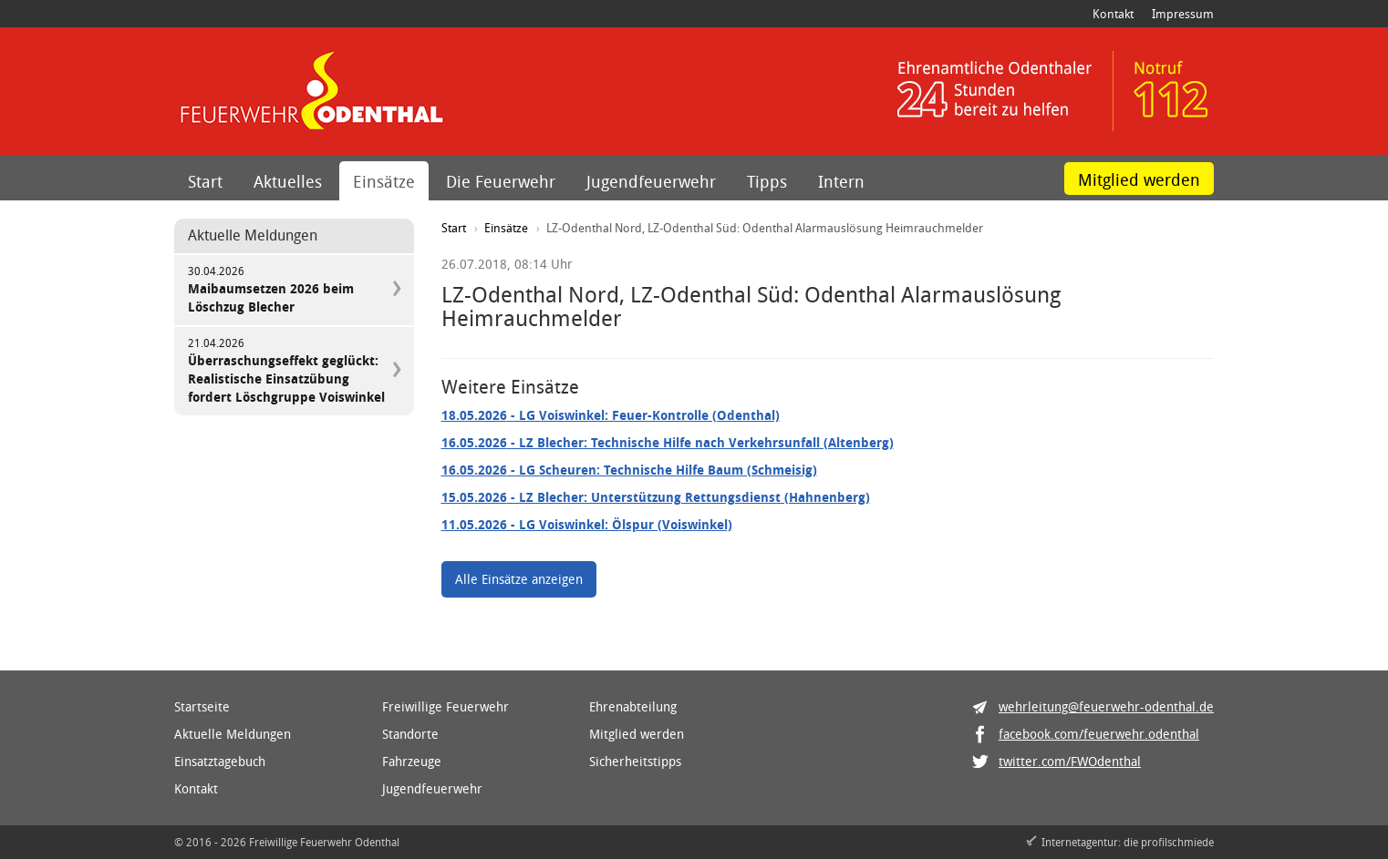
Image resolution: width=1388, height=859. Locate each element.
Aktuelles (288, 181)
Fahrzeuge (411, 761)
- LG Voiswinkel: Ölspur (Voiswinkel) (586, 524)
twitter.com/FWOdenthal (1070, 761)
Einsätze (384, 181)
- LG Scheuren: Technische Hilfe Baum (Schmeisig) (629, 469)
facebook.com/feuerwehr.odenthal (1099, 733)
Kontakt (1113, 13)
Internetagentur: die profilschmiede (1127, 841)
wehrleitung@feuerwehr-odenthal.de (1106, 706)
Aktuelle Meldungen (232, 733)
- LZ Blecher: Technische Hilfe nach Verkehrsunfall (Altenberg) (667, 442)
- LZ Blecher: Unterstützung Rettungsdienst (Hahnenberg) (655, 497)
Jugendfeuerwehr (651, 181)
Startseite (202, 706)
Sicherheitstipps (635, 761)
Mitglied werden (1139, 179)
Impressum (1183, 13)
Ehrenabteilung (633, 706)
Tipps (767, 181)
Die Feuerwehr (500, 181)
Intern (841, 181)
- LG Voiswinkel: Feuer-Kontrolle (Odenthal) (610, 415)
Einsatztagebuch (219, 761)
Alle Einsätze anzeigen (519, 579)
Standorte (410, 733)
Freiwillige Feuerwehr (445, 706)
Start (205, 181)
